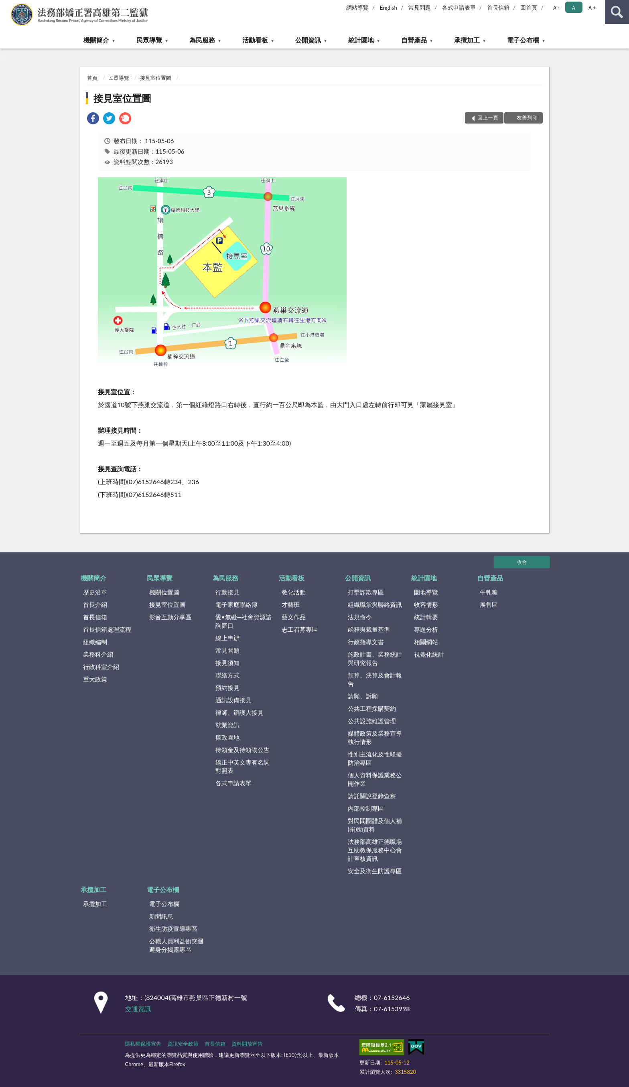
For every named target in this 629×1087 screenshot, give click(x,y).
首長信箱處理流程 (107, 629)
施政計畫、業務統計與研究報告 (375, 658)
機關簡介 (96, 40)
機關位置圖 (164, 592)
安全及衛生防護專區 (375, 870)
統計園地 (361, 40)
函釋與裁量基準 (369, 629)
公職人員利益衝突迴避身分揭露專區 (176, 945)
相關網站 (426, 641)
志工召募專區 (300, 629)
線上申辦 (227, 637)
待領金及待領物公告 (242, 749)
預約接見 (227, 687)
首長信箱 (498, 7)
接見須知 (227, 662)
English (389, 7)
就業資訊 (227, 724)
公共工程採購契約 (372, 708)
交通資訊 (138, 1008)
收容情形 (426, 604)
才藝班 (291, 604)
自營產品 (414, 40)
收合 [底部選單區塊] (522, 562)
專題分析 (426, 629)
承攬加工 (467, 40)
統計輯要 (426, 617)
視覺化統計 (429, 654)
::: (6, 6)
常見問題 (419, 7)
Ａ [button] (573, 7)
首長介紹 (95, 604)
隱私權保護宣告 (143, 1043)
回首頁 (528, 7)
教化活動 (294, 592)
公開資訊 (308, 40)
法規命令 (360, 617)
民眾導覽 (149, 40)
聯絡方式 (227, 675)
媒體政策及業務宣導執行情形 (375, 737)
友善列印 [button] (527, 117)
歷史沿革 (95, 592)
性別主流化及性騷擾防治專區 (375, 758)
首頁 (92, 78)
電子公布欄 (523, 40)
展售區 (489, 604)
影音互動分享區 (170, 617)
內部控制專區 (366, 808)
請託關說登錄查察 (372, 795)
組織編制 (95, 641)
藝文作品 (294, 617)
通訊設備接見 (233, 700)
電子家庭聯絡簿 (236, 604)
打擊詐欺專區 (366, 592)
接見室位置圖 (155, 78)
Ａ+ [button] (591, 7)
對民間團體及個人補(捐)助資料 (375, 825)
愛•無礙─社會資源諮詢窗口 (243, 621)
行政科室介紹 (101, 666)
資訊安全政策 (183, 1043)
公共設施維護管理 (372, 720)
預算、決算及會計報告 (375, 679)
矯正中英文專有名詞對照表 (242, 766)
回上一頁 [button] (487, 117)
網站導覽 (357, 7)
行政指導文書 (366, 641)
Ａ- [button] (556, 7)
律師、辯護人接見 (239, 712)
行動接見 (227, 592)
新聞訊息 (161, 916)
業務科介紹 (98, 654)
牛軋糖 (489, 592)
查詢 (617, 12)
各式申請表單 (459, 7)
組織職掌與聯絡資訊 (375, 604)
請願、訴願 (363, 696)
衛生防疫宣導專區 (173, 928)
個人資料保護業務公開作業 (375, 779)
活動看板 (255, 40)
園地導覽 (426, 592)
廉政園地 (227, 737)
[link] (93, 119)
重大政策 (95, 679)
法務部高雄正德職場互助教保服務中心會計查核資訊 (375, 850)
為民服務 (202, 40)
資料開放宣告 (247, 1043)
